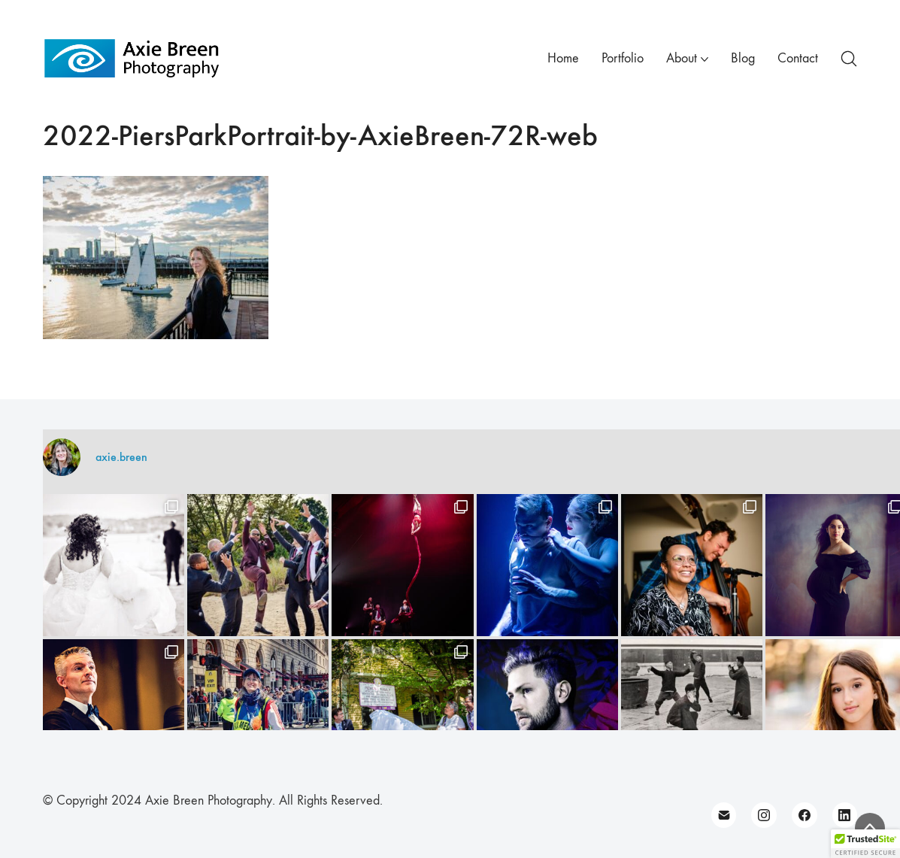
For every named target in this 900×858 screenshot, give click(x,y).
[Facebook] (804, 815)
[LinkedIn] (845, 815)
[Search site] (849, 58)
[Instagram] (764, 815)
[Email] (724, 815)
